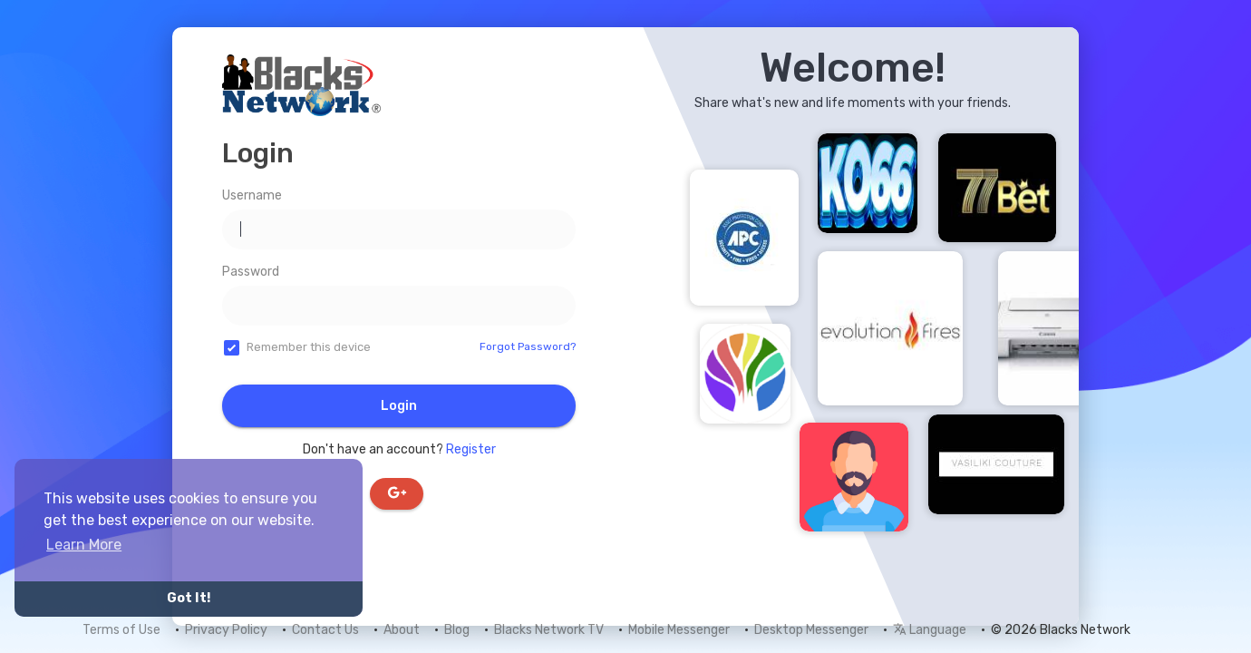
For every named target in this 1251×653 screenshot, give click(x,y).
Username (252, 195)
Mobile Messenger (679, 630)
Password (250, 271)
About (401, 630)
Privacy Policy (226, 630)
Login (399, 406)
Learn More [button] (83, 544)
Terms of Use (121, 630)
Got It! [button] (188, 598)
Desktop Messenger (811, 630)
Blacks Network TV (549, 630)
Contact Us (325, 630)
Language (929, 630)
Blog (457, 630)
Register (471, 449)
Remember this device (309, 347)
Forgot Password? (528, 346)
